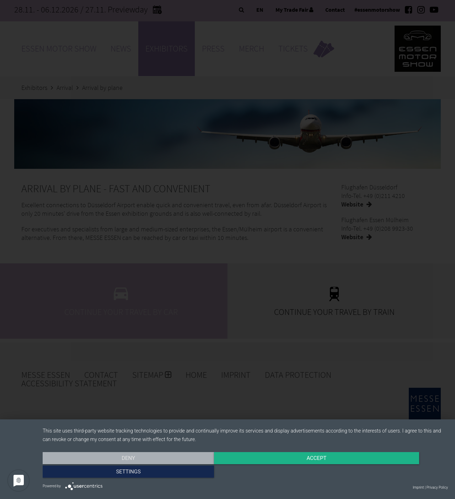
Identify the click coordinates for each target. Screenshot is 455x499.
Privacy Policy (437, 487)
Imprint (418, 487)
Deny (103, 473)
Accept (245, 473)
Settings (387, 473)
